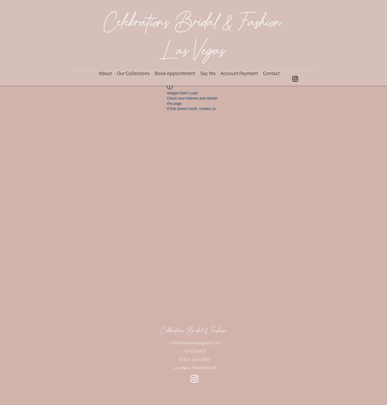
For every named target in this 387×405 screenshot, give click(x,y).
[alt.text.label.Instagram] (295, 79)
